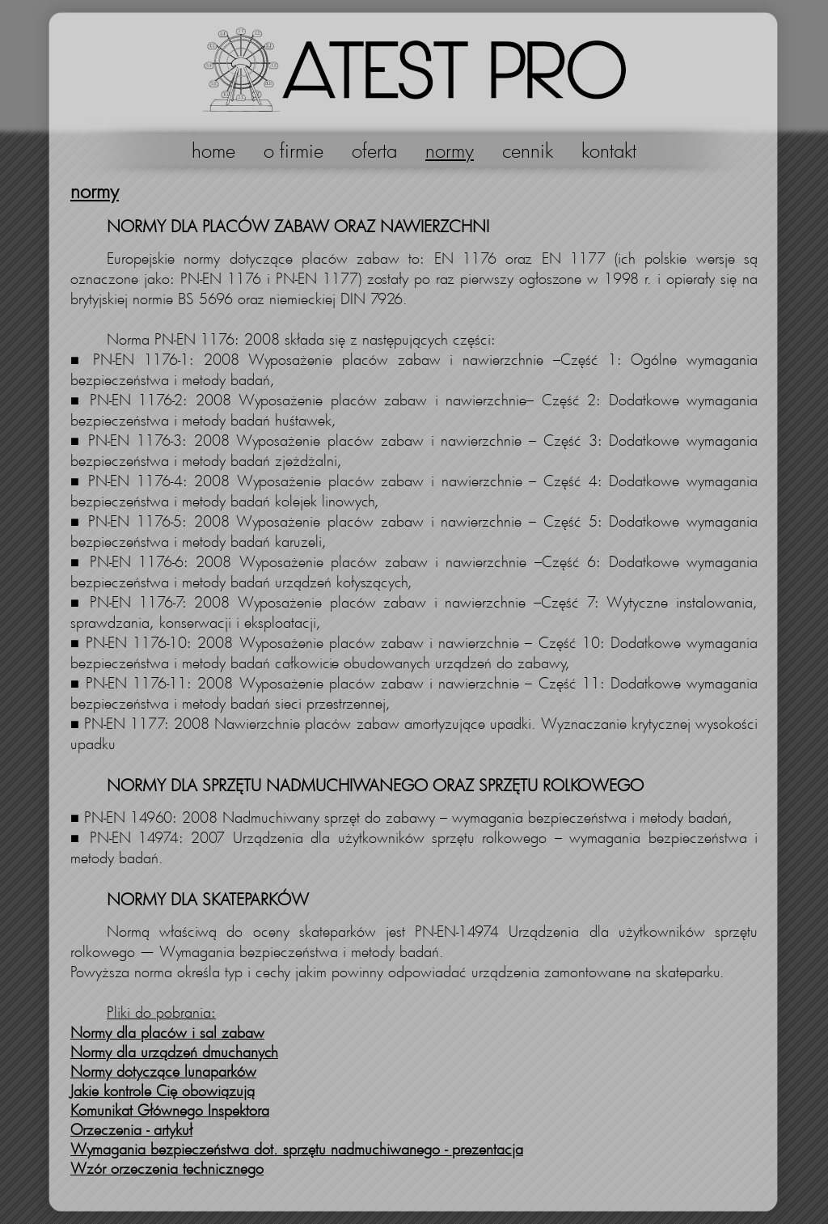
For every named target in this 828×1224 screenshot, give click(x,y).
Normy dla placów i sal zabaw (167, 1032)
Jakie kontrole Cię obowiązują (162, 1090)
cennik (527, 150)
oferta (374, 150)
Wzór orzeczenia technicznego (167, 1168)
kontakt (608, 150)
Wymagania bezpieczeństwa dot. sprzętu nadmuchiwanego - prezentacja (296, 1148)
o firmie (293, 150)
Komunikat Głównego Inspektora (169, 1110)
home (213, 150)
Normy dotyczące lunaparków (163, 1071)
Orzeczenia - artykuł (131, 1129)
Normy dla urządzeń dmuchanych (174, 1051)
